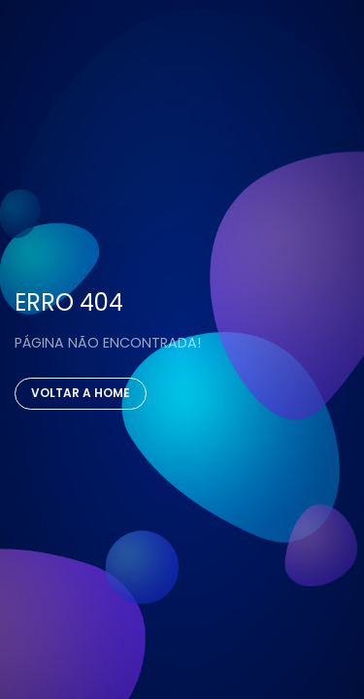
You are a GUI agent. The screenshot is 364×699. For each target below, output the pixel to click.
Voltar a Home (80, 392)
